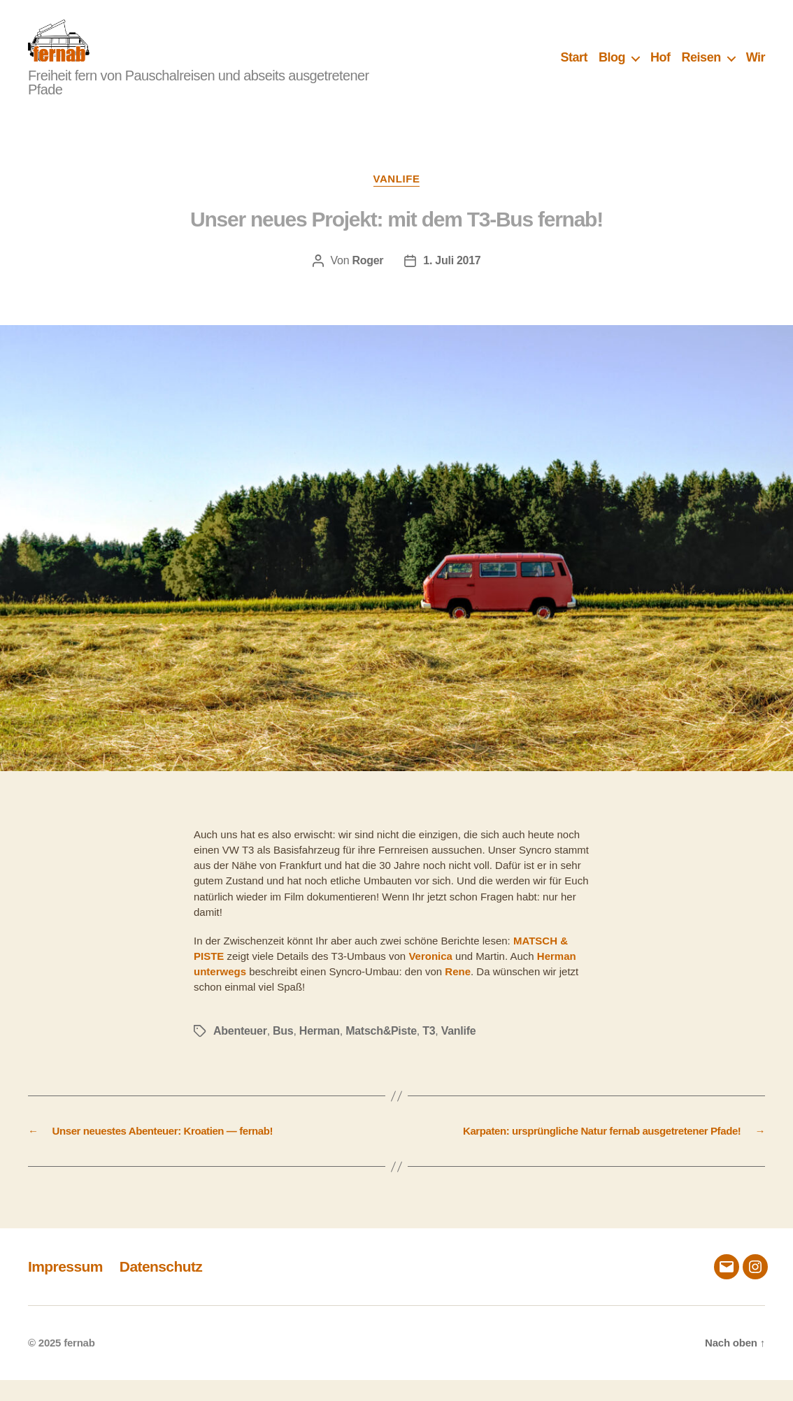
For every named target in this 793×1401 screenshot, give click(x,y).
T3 (428, 1052)
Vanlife (396, 200)
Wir (755, 68)
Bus (283, 1052)
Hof (660, 68)
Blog (612, 68)
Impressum (65, 1287)
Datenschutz (161, 1287)
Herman (319, 1052)
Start (574, 68)
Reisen (701, 68)
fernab (79, 1364)
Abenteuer (240, 1052)
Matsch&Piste (381, 1052)
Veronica (430, 977)
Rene (458, 992)
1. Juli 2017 (451, 281)
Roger (367, 281)
